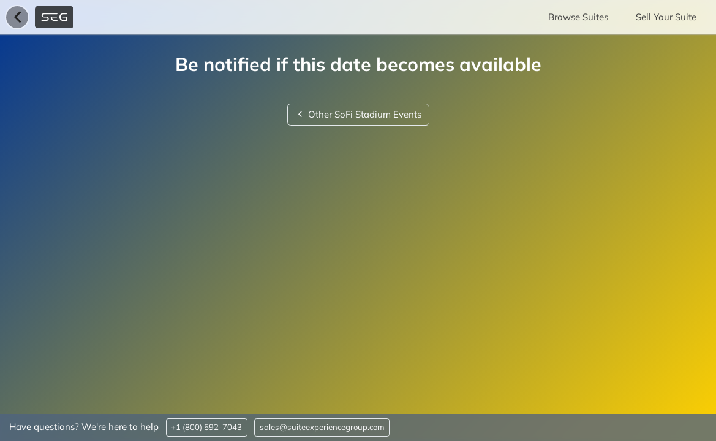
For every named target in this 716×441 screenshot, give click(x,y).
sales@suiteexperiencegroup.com (322, 427)
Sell (666, 17)
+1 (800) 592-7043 (206, 427)
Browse (578, 17)
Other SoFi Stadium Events (358, 114)
